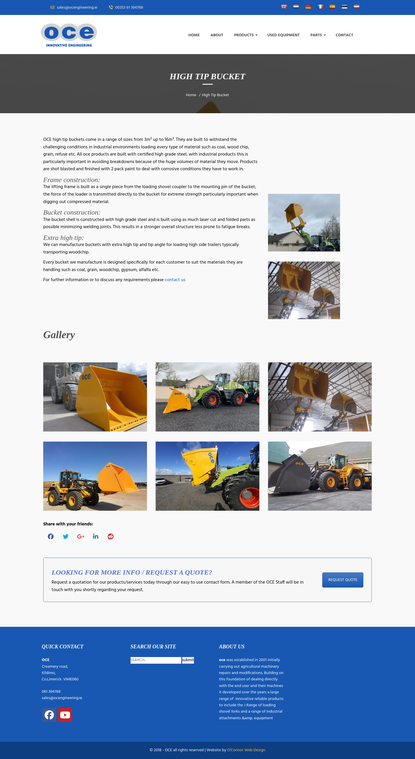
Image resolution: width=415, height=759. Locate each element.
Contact (345, 35)
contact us (175, 280)
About (218, 35)
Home (194, 35)
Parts (318, 35)
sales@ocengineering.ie (62, 698)
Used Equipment (284, 35)
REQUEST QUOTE (342, 580)
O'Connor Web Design (246, 750)
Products (245, 35)
